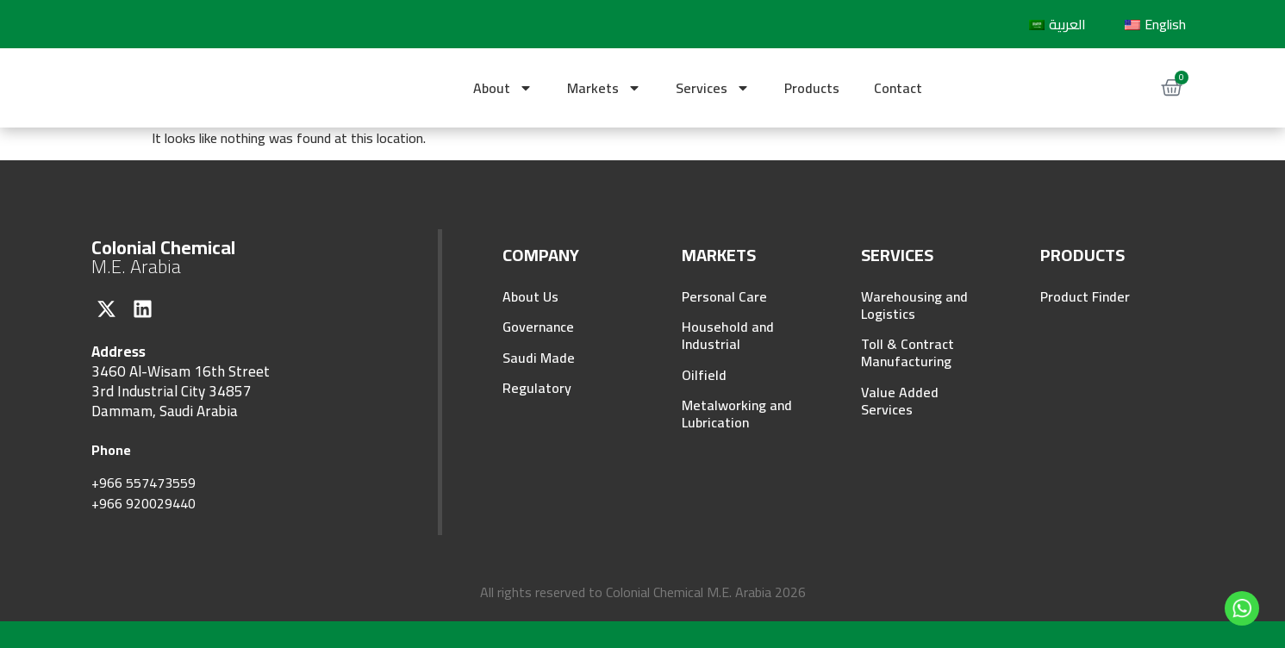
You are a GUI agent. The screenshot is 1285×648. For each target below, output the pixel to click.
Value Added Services (900, 401)
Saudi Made (538, 358)
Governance (538, 327)
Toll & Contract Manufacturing (907, 353)
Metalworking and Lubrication (737, 415)
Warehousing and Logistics (914, 305)
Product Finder (1085, 296)
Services (713, 87)
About (503, 87)
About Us (530, 296)
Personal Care (724, 296)
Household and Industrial (728, 336)
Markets (604, 87)
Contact (898, 88)
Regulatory (536, 389)
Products (811, 88)
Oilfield (704, 376)
